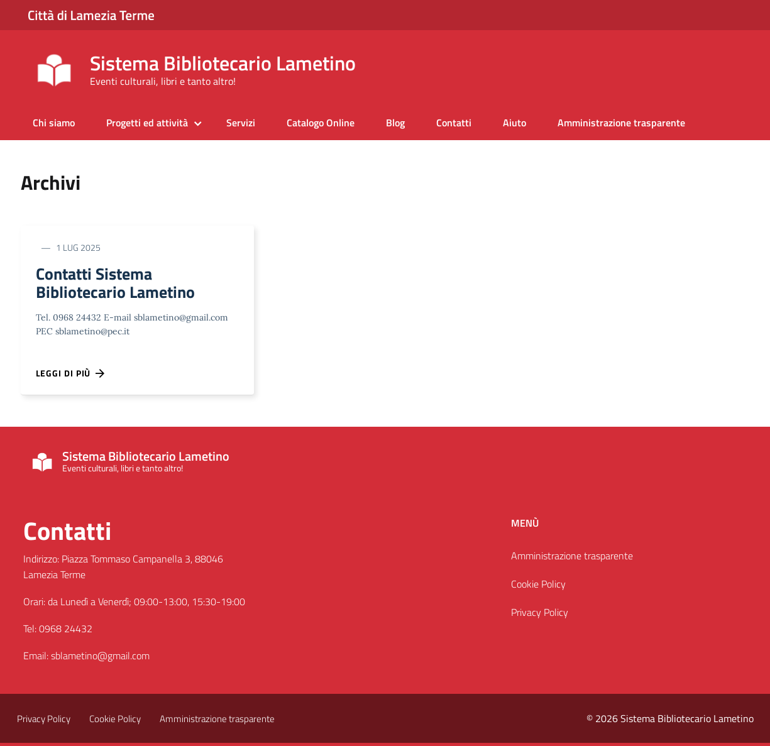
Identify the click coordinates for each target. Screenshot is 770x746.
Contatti (453, 122)
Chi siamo (54, 122)
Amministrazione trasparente (621, 122)
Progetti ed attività (147, 122)
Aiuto (514, 122)
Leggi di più (71, 376)
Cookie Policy (538, 587)
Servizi (240, 122)
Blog (395, 122)
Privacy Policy (539, 615)
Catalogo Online (321, 122)
